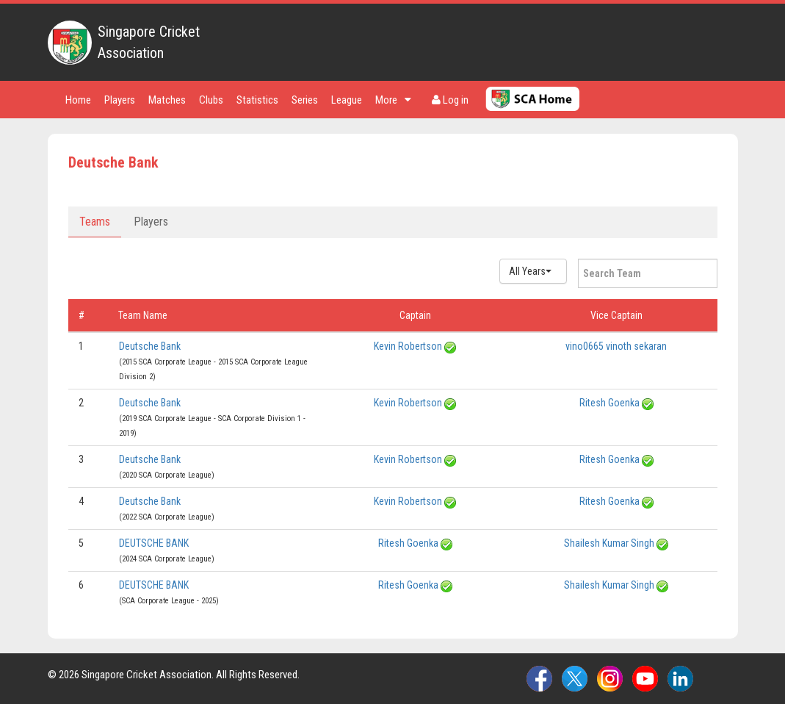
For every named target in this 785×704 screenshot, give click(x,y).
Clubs (211, 100)
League (346, 100)
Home (78, 100)
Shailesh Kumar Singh (609, 543)
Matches (167, 100)
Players (119, 100)
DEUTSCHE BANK (154, 543)
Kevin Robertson (408, 346)
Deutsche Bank (150, 346)
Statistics (257, 100)
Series (305, 100)
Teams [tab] (94, 222)
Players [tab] (151, 222)
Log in (450, 100)
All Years (530, 271)
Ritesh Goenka (609, 403)
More (393, 100)
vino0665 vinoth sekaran (616, 346)
